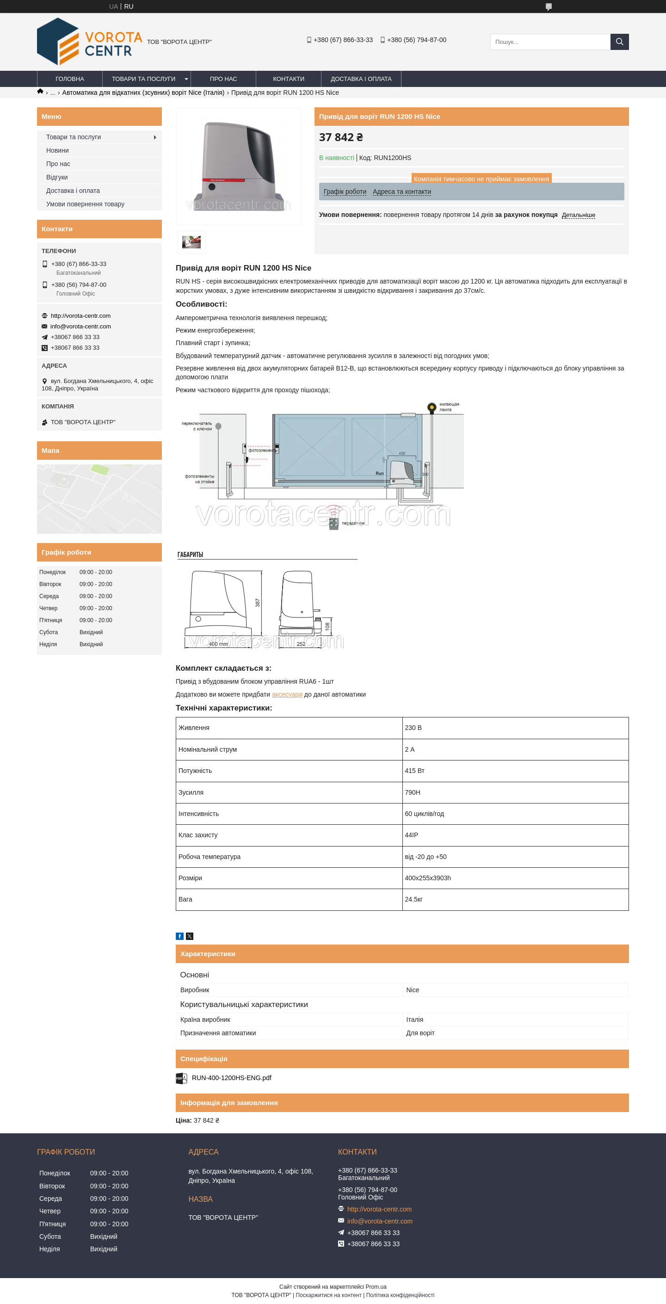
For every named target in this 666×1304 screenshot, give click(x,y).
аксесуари (287, 694)
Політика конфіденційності (400, 1295)
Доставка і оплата (361, 78)
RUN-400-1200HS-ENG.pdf (231, 1078)
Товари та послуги (143, 78)
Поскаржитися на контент (329, 1295)
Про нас (223, 78)
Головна (70, 78)
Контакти (288, 78)
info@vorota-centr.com (80, 326)
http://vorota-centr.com (81, 315)
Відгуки (57, 177)
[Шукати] (619, 42)
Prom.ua (376, 1287)
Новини (57, 150)
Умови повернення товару (85, 204)
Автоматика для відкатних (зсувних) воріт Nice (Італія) (143, 92)
